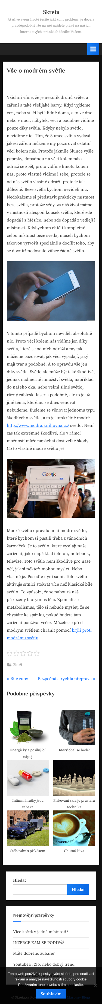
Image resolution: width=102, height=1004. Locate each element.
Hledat (19, 880)
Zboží (17, 665)
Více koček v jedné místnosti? (40, 931)
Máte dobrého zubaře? (34, 953)
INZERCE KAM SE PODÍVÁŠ (38, 942)
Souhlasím (51, 994)
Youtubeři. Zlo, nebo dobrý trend (44, 964)
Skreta (51, 12)
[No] (95, 985)
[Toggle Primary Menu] (93, 49)
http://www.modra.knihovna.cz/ (38, 425)
